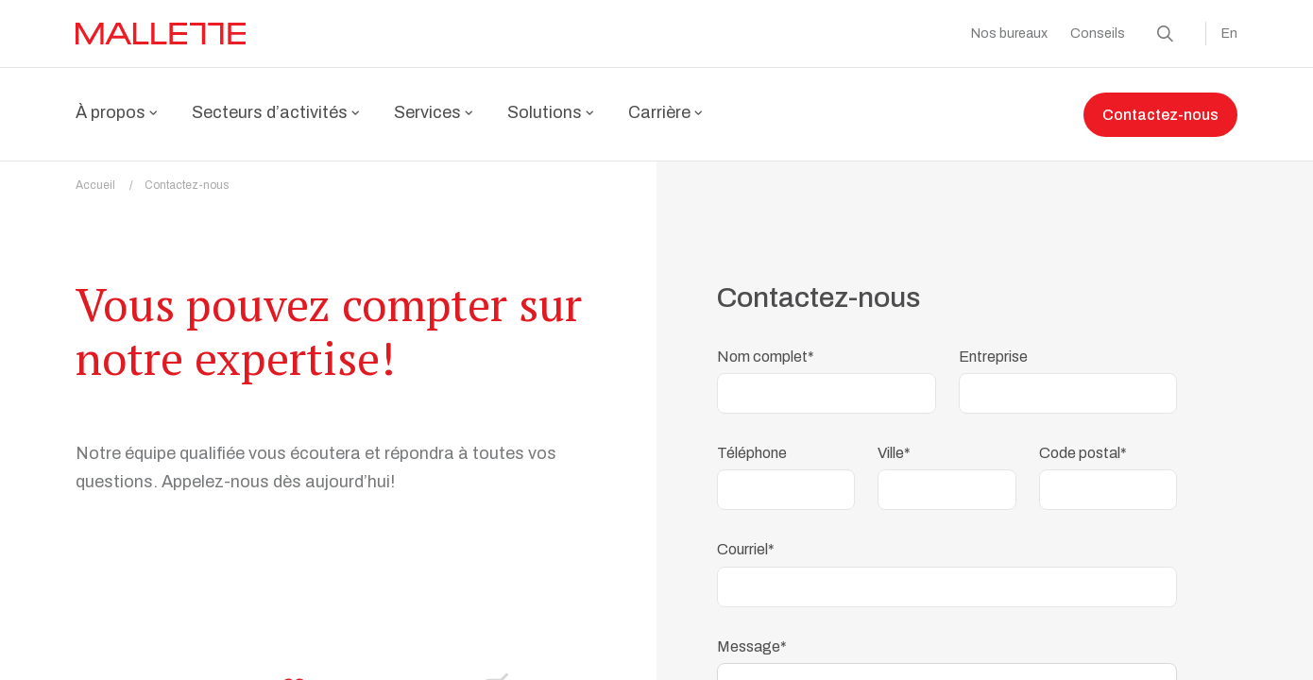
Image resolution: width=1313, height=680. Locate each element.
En (1229, 33)
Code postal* (1083, 442)
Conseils (1097, 33)
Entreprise (993, 345)
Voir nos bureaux (354, 548)
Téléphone (752, 442)
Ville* (894, 442)
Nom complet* (765, 345)
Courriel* (746, 538)
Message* (752, 635)
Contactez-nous (1160, 115)
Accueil (110, 173)
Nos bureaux (1009, 33)
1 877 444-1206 (163, 548)
